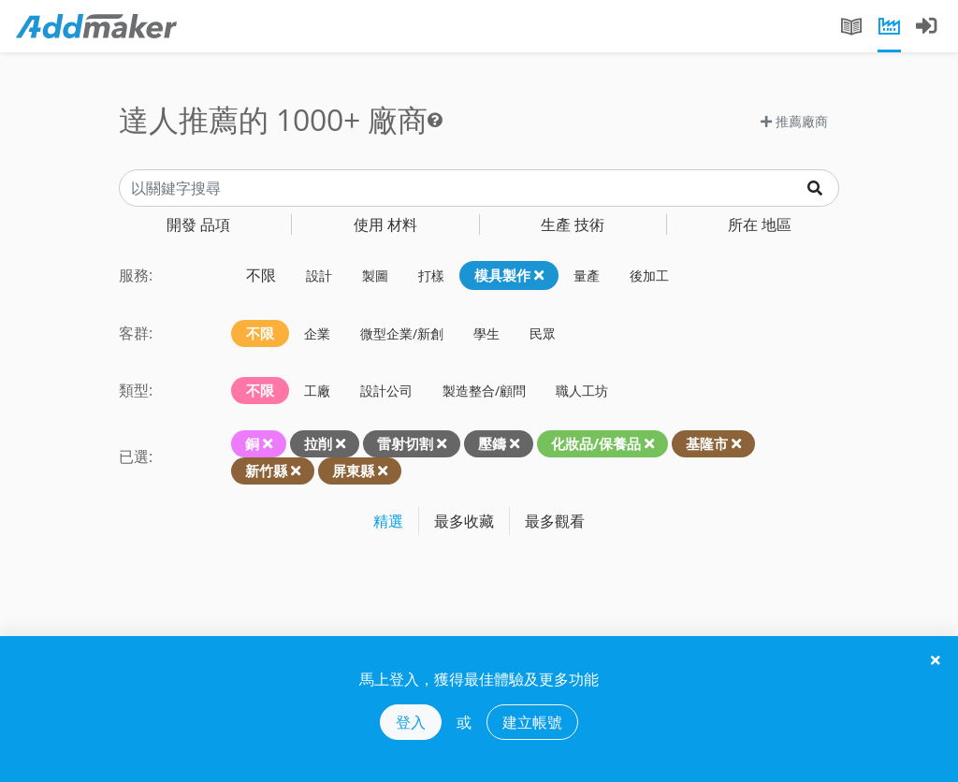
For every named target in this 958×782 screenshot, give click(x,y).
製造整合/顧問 (484, 390)
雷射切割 (405, 443)
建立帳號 (532, 722)
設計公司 (386, 390)
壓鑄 (492, 443)
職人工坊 (582, 390)
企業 (317, 333)
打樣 (431, 275)
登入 (411, 722)
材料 (385, 224)
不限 (261, 275)
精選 (388, 521)
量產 (586, 275)
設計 (319, 275)
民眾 (543, 333)
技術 (572, 224)
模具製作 (509, 275)
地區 (759, 224)
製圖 (375, 275)
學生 (486, 333)
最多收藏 (464, 521)
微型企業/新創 (401, 333)
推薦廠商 (794, 121)
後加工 (649, 275)
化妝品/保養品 (596, 443)
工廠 (317, 390)
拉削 (318, 443)
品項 (198, 224)
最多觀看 (555, 521)
